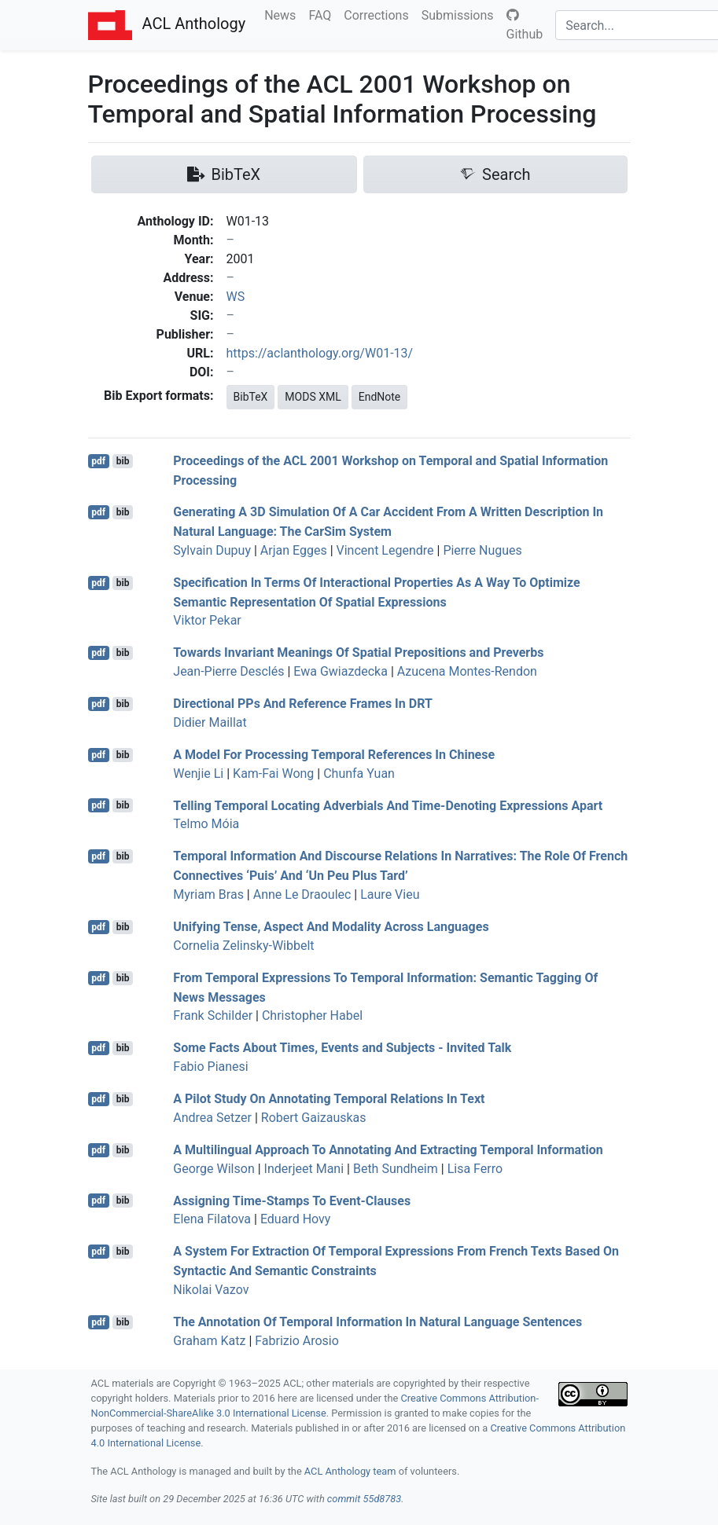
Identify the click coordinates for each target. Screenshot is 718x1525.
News (283, 14)
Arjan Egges (293, 550)
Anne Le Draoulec (302, 894)
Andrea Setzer (212, 1117)
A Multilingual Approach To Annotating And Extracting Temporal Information (387, 1149)
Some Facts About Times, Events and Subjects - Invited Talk (342, 1047)
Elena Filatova (212, 1219)
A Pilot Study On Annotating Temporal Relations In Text (328, 1098)
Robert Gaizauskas (313, 1117)
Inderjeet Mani (304, 1168)
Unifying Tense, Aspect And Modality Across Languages (330, 926)
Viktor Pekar (207, 620)
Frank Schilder (212, 1015)
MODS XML (313, 396)
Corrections (379, 14)
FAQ (322, 14)
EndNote (380, 396)
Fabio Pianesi (210, 1066)
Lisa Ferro (475, 1168)
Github (524, 25)
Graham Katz (209, 1340)
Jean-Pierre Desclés (228, 671)
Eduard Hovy (295, 1219)
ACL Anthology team (350, 1471)
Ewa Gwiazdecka (340, 671)
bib (123, 461)
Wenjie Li (198, 773)
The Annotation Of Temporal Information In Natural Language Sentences (377, 1321)
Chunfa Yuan (359, 773)
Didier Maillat (209, 722)
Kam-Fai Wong (273, 773)
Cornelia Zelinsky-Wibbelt (243, 945)
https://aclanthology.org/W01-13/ (320, 353)
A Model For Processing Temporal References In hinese (334, 754)
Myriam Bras (208, 894)
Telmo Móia (206, 823)
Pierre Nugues (482, 550)
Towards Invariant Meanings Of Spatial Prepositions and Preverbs (358, 652)
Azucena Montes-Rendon (467, 671)
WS (235, 296)
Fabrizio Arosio (297, 1340)
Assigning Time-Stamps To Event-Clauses (292, 1200)
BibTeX (251, 396)
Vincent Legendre (385, 550)
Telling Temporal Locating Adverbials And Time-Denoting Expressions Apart (387, 804)
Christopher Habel (312, 1015)
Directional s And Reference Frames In (303, 703)
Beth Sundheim (395, 1168)
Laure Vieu (389, 894)
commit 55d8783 (364, 1499)
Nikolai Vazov (211, 1289)
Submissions (461, 14)
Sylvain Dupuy (212, 550)
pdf (98, 461)
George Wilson (213, 1168)
